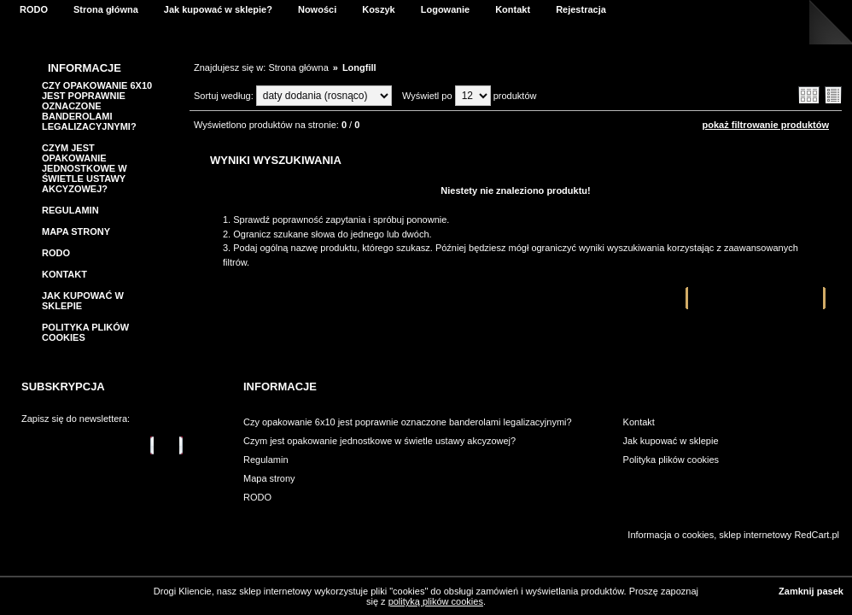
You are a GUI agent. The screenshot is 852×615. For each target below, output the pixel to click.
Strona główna (105, 9)
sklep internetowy (755, 535)
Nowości (317, 9)
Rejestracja (581, 9)
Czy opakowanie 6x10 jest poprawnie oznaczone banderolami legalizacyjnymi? (97, 106)
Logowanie (445, 9)
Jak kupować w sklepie (671, 441)
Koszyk (378, 9)
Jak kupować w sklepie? (218, 9)
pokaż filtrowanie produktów (765, 125)
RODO (34, 9)
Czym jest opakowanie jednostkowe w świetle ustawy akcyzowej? (84, 168)
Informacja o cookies (670, 535)
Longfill (359, 67)
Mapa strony (76, 231)
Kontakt (512, 9)
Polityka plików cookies (671, 459)
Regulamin (70, 210)
